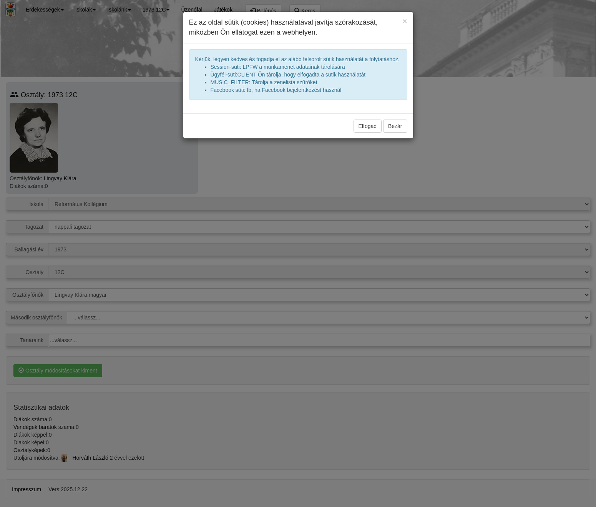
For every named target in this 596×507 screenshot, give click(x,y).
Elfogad (368, 126)
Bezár (395, 126)
